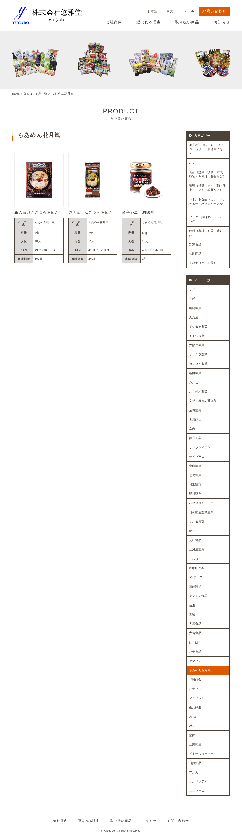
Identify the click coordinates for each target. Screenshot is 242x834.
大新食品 (195, 633)
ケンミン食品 (198, 596)
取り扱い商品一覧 (38, 93)
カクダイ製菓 (198, 363)
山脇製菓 (195, 308)
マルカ (193, 772)
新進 (192, 605)
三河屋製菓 (196, 549)
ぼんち (193, 530)
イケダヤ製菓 (198, 326)
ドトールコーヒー (201, 753)
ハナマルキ (196, 688)
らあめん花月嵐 (200, 670)
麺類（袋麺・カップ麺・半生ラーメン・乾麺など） (207, 188)
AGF (192, 725)
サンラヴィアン (200, 447)
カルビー (195, 382)
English (188, 11)
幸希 (192, 428)
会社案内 (114, 22)
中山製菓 (195, 465)
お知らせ (222, 22)
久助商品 (195, 253)
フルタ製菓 (196, 521)
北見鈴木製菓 (198, 391)
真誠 (192, 614)
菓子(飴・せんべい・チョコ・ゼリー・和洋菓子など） (206, 149)
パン (192, 162)
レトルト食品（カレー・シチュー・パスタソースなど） (207, 203)
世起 (192, 298)
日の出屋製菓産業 (201, 512)
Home (16, 93)
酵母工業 (195, 438)
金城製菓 (195, 410)
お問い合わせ (214, 11)
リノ (192, 289)
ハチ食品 (195, 651)
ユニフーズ (196, 791)
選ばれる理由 (148, 22)
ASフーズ (195, 577)
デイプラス (196, 456)
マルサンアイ (198, 781)
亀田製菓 (195, 373)
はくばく (195, 642)
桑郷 (192, 735)
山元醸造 (195, 707)
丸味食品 (195, 540)
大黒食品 (195, 623)
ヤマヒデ (195, 660)
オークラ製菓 (198, 354)
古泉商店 (195, 419)
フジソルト (196, 698)
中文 (170, 11)
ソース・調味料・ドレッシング (207, 219)
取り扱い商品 (187, 22)
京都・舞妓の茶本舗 (203, 401)
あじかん (195, 716)
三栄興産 (195, 744)
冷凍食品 (195, 244)
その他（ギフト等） (203, 263)
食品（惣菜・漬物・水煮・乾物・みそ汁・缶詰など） (207, 174)
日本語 (152, 11)
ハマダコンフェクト (203, 503)
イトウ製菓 (196, 336)
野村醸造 (195, 493)
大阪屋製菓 (196, 345)
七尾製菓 (195, 475)
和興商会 (195, 679)
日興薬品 (195, 763)
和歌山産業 (196, 568)
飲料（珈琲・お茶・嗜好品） (206, 233)
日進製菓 (195, 484)
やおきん (195, 558)
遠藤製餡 (195, 586)
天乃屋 (193, 317)
